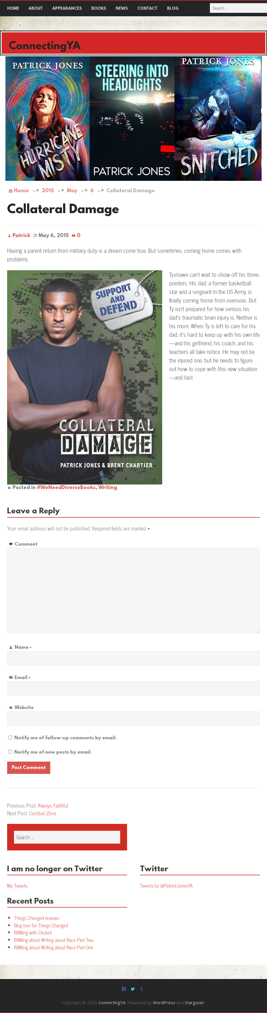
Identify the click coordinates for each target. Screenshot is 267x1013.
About (36, 8)
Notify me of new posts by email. (53, 752)
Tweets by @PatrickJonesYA (166, 886)
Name (23, 647)
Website (24, 707)
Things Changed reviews (36, 918)
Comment (26, 544)
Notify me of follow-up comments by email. (65, 738)
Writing (107, 488)
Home (13, 8)
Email (22, 677)
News (122, 8)
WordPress (164, 1002)
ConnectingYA (45, 46)
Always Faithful (53, 805)
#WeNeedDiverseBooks (66, 488)
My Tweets (17, 886)
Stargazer (194, 1002)
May (72, 191)
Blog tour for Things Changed (41, 925)
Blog (173, 8)
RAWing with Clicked (33, 932)
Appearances (67, 8)
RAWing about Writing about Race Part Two (54, 940)
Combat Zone (42, 813)
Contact (147, 8)
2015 (48, 191)
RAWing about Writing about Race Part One (53, 947)
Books (98, 8)
